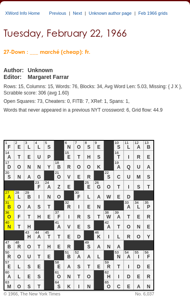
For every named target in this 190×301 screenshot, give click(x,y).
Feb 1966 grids (152, 13)
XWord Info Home (22, 13)
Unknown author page (110, 13)
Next (77, 13)
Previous (57, 13)
